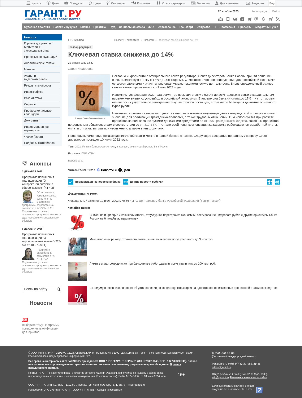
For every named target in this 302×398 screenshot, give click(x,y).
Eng (272, 3)
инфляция (122, 146)
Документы (31, 120)
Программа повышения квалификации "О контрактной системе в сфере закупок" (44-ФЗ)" (38, 182)
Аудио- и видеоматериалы (36, 77)
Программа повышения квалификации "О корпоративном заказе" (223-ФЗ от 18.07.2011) (41, 240)
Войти (276, 11)
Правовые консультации (40, 56)
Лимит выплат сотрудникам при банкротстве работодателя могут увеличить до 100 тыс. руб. (153, 263)
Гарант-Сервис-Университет (104, 389)
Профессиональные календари (38, 112)
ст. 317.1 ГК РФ (151, 124)
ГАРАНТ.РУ (87, 153)
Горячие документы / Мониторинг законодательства (38, 47)
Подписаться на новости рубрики (94, 182)
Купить (33, 3)
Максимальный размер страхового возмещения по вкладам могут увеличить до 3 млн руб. (151, 239)
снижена (233, 98)
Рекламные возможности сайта (248, 377)
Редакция (255, 3)
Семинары (116, 3)
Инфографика (33, 91)
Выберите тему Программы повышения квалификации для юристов (41, 325)
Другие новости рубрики (143, 182)
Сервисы (30, 104)
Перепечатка (75, 160)
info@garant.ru (136, 384)
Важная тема (33, 98)
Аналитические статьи (39, 63)
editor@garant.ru (221, 367)
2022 (78, 146)
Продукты (73, 3)
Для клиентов (227, 3)
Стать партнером (171, 3)
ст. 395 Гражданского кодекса (225, 121)
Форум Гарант (33, 136)
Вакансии (200, 3)
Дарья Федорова (80, 68)
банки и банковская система (98, 146)
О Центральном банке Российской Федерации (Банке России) (178, 200)
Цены (95, 3)
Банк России (161, 146)
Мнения (29, 69)
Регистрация (260, 11)
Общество (76, 40)
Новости (30, 37)
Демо (53, 3)
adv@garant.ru (220, 377)
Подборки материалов (39, 143)
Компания (141, 3)
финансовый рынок (141, 146)
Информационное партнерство (36, 128)
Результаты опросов (38, 85)
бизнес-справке (180, 135)
